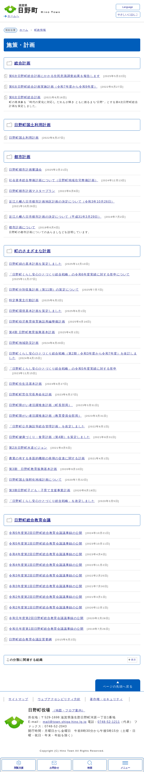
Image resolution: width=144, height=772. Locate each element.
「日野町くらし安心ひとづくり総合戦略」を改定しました (52, 501)
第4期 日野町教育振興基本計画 (32, 332)
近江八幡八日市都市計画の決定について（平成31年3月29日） (55, 216)
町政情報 (40, 30)
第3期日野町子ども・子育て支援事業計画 (39, 490)
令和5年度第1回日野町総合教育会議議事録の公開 (45, 543)
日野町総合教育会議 (32, 520)
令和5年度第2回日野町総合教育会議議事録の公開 (45, 532)
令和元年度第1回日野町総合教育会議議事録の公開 (46, 628)
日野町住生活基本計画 (25, 383)
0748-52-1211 (109, 721)
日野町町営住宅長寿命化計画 (30, 394)
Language (127, 7)
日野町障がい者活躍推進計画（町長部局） (41, 405)
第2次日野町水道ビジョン (28, 447)
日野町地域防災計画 (24, 342)
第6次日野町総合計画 (25, 97)
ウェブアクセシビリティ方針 (59, 699)
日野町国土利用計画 (32, 125)
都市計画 (22, 157)
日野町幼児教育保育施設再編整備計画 (37, 321)
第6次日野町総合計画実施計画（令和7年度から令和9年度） (53, 86)
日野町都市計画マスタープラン (32, 190)
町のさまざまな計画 (32, 251)
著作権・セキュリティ (106, 699)
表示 (133, 660)
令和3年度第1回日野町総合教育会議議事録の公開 (45, 586)
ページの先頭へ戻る (118, 686)
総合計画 (22, 63)
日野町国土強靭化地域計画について (35, 479)
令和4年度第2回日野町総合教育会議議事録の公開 (45, 554)
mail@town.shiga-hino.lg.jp (65, 721)
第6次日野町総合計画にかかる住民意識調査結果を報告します (54, 76)
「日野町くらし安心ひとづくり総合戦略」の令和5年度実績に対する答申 (63, 368)
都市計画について (22, 227)
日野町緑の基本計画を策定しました (35, 263)
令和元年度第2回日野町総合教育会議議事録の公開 (46, 618)
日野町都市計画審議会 (25, 169)
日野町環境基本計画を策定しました (35, 310)
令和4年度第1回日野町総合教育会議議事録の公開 (45, 564)
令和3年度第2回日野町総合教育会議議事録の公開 (45, 575)
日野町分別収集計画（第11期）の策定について (44, 289)
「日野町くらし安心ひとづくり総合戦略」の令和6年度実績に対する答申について (69, 274)
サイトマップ (18, 699)
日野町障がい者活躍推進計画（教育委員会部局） (45, 415)
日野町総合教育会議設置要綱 (30, 639)
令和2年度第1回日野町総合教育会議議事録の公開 (45, 607)
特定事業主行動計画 (24, 300)
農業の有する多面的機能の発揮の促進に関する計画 (47, 458)
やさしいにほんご (128, 14)
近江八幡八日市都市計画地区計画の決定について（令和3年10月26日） (62, 201)
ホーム (24, 30)
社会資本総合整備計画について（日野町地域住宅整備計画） (53, 180)
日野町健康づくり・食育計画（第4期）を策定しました (49, 437)
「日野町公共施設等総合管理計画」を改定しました (47, 426)
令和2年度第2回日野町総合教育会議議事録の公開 (45, 596)
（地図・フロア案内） (68, 710)
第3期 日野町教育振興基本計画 (33, 469)
